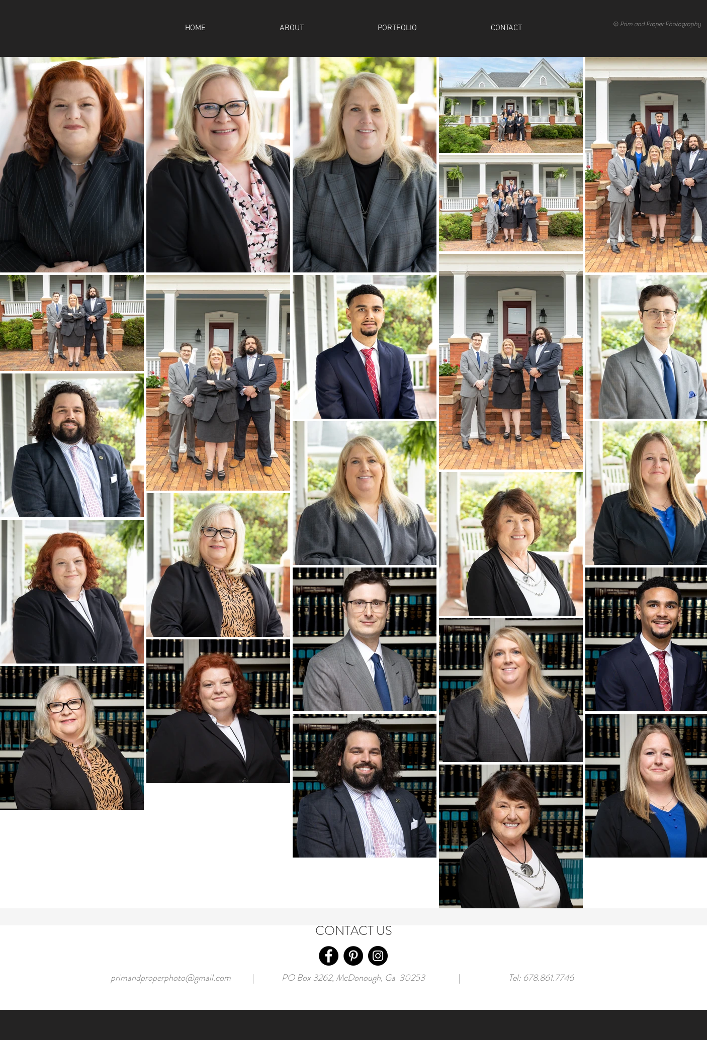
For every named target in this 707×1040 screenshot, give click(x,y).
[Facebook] (328, 956)
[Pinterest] (353, 956)
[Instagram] (378, 956)
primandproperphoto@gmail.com (171, 977)
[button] (506, 28)
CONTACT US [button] (353, 931)
